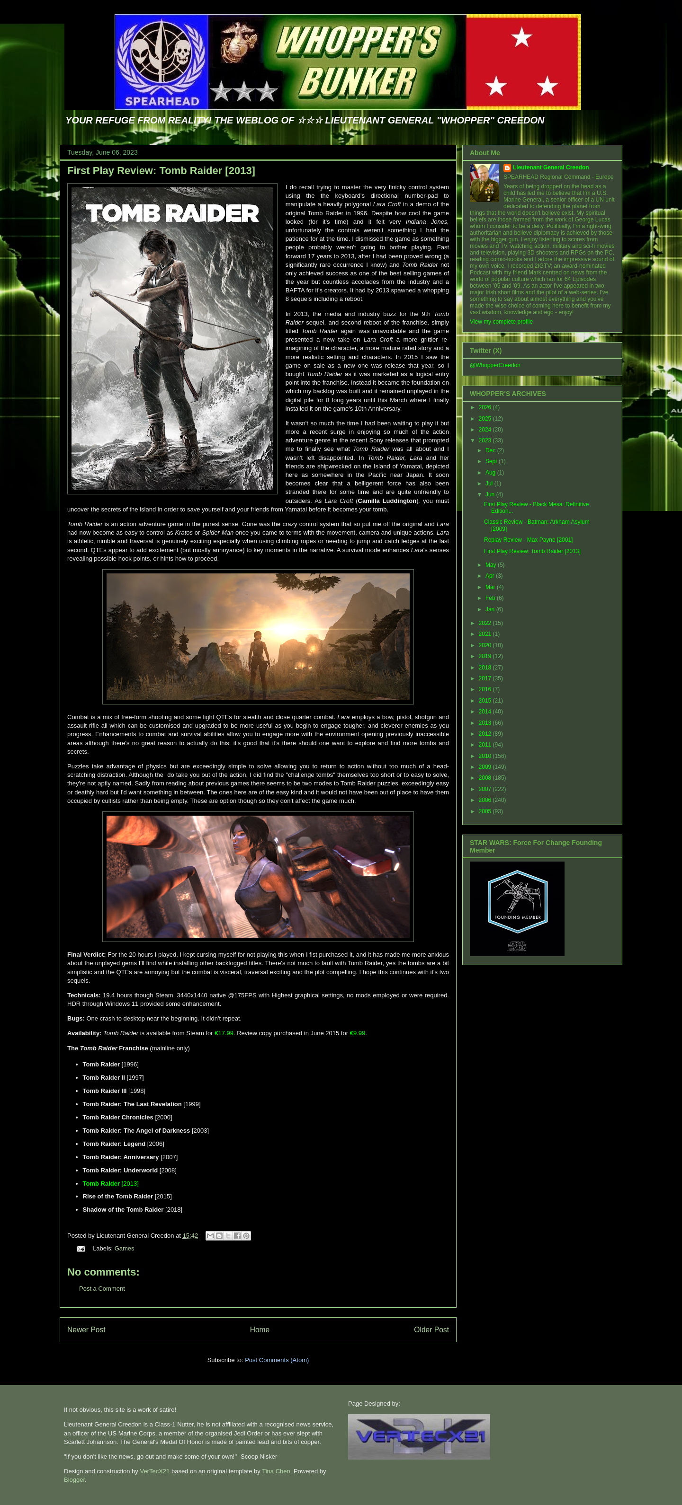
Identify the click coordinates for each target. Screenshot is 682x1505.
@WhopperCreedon (495, 365)
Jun (490, 494)
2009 (486, 767)
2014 (486, 711)
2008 (486, 778)
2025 (486, 418)
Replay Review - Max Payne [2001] (528, 540)
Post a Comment (102, 1288)
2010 (486, 756)
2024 (486, 429)
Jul (489, 483)
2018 (486, 667)
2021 (486, 634)
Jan (490, 609)
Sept (492, 461)
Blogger (74, 1479)
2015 (486, 700)
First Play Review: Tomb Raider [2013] (161, 170)
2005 (486, 811)
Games (125, 1248)
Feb (491, 598)
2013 (486, 723)
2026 (486, 407)
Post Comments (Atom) (277, 1360)
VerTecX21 (155, 1471)
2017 (486, 678)
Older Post (431, 1330)
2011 (486, 744)
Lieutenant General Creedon (551, 167)
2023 (486, 440)
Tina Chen (276, 1471)
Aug (491, 472)
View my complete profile (501, 321)
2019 (486, 656)
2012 (486, 733)
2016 (486, 689)
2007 (486, 789)
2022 (486, 623)
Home (260, 1330)
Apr (490, 575)
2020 (486, 645)
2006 (486, 800)
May (491, 565)
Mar (491, 587)
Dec (491, 450)
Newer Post (86, 1330)
